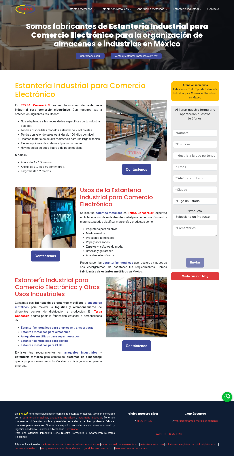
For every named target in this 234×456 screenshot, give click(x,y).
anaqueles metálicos (62, 417)
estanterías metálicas (35, 417)
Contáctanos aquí (90, 56)
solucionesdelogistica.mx (179, 444)
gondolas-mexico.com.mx (99, 448)
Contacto (213, 9)
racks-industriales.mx (27, 448)
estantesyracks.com (152, 444)
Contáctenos (136, 169)
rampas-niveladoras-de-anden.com (61, 448)
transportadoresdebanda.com (82, 444)
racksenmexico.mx (52, 444)
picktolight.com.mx (207, 444)
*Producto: (195, 211)
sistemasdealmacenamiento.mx (120, 444)
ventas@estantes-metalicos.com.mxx (196, 421)
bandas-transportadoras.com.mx (134, 448)
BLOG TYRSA (144, 421)
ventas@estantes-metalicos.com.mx (138, 56)
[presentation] (194, 246)
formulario (71, 429)
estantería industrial (90, 417)
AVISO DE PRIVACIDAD (169, 434)
